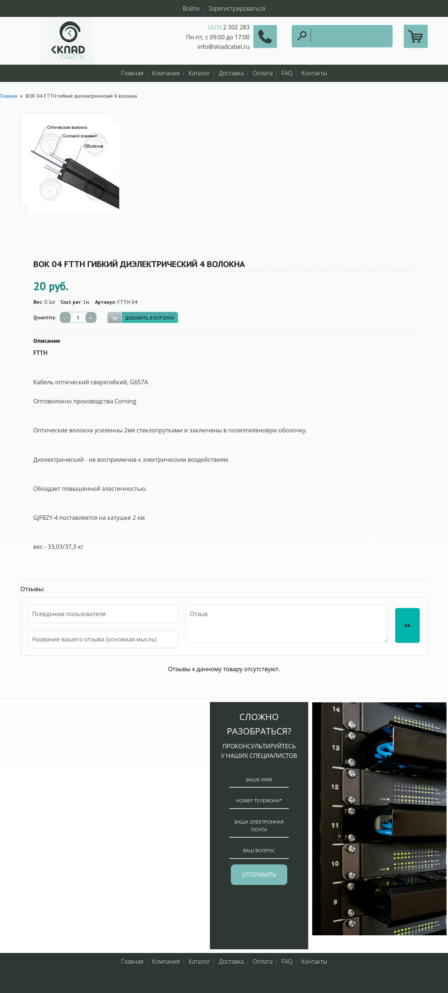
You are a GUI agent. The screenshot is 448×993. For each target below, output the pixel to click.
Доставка (231, 73)
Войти (191, 8)
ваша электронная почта (259, 825)
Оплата (263, 73)
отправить (259, 875)
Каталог (199, 73)
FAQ (286, 73)
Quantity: (44, 317)
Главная (132, 73)
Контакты (314, 73)
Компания (166, 73)
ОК (407, 625)
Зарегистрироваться (236, 8)
